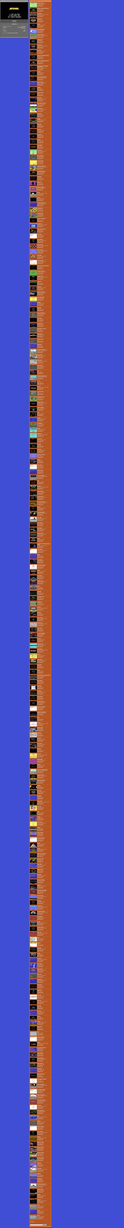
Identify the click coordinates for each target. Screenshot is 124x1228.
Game (24, 31)
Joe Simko (23, 26)
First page (32, 1221)
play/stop (14, 24)
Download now (40, 11)
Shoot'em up (23, 28)
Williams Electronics (21, 27)
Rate (24, 30)
